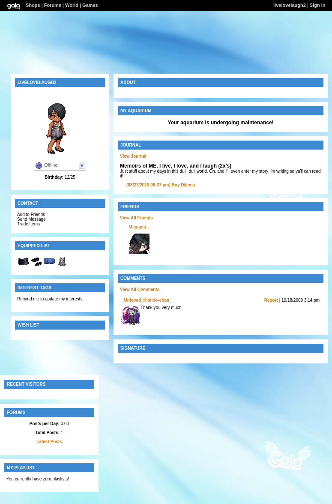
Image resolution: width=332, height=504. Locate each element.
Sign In (318, 5)
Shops (33, 5)
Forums (52, 5)
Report (271, 300)
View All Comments (139, 289)
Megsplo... (139, 227)
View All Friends (136, 218)
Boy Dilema (160, 185)
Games (90, 5)
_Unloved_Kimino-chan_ (147, 300)
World (71, 5)
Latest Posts (49, 441)
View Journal (133, 156)
